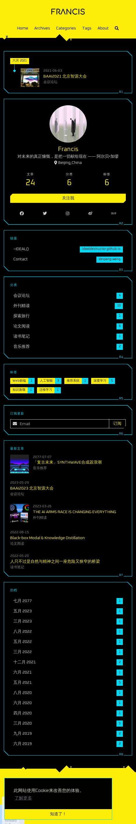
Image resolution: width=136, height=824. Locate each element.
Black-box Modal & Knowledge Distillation (47, 537)
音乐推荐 (40, 468)
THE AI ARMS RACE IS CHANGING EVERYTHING (74, 512)
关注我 (68, 198)
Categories (66, 28)
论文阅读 (17, 543)
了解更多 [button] (23, 798)
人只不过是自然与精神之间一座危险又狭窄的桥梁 (55, 561)
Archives (42, 28)
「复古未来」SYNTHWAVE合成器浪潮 (67, 462)
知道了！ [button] (58, 814)
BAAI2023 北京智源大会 (32, 488)
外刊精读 (40, 517)
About (103, 28)
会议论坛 (50, 82)
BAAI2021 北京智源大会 (65, 76)
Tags (86, 28)
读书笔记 (17, 566)
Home (22, 28)
